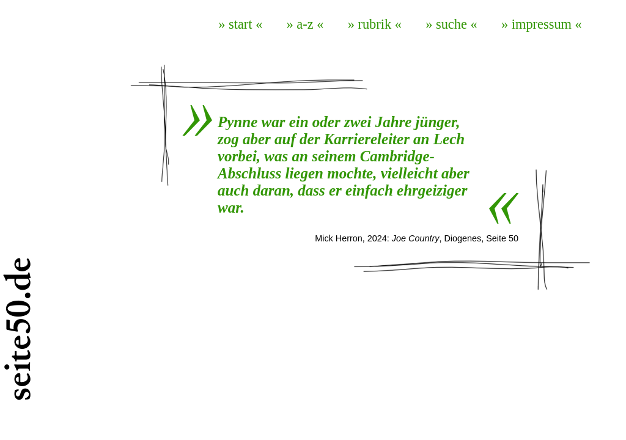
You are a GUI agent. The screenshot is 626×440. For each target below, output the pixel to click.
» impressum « (541, 24)
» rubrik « (375, 24)
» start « (240, 24)
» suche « (451, 24)
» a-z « (305, 24)
